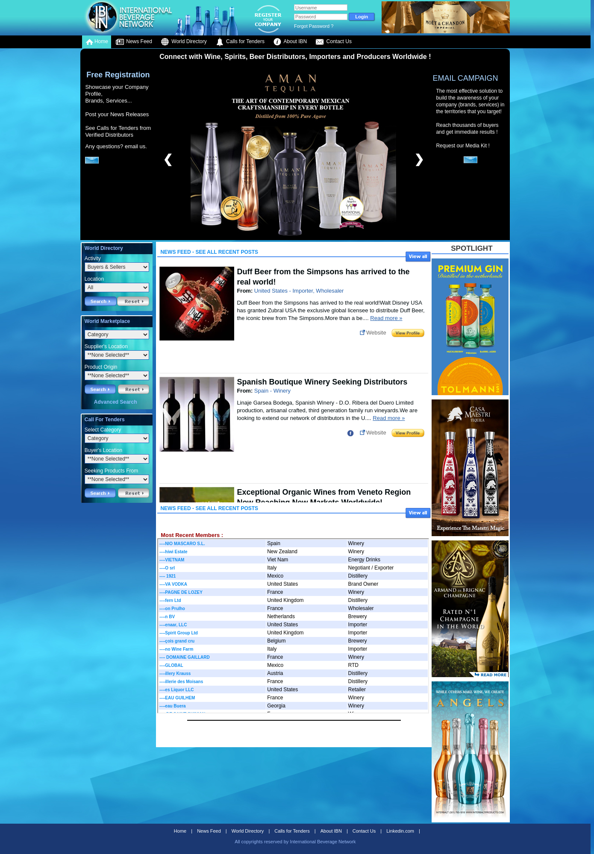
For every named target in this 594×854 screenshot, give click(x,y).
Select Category (103, 430)
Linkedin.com (400, 830)
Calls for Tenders (240, 42)
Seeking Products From (111, 471)
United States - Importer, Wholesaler (299, 291)
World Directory (184, 42)
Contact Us (333, 42)
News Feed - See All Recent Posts (209, 252)
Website (376, 332)
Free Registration (118, 74)
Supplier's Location (106, 346)
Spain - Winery (272, 390)
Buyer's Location (103, 450)
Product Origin (101, 367)
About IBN (290, 42)
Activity (93, 258)
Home (96, 42)
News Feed (133, 42)
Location (94, 279)
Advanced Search (115, 402)
